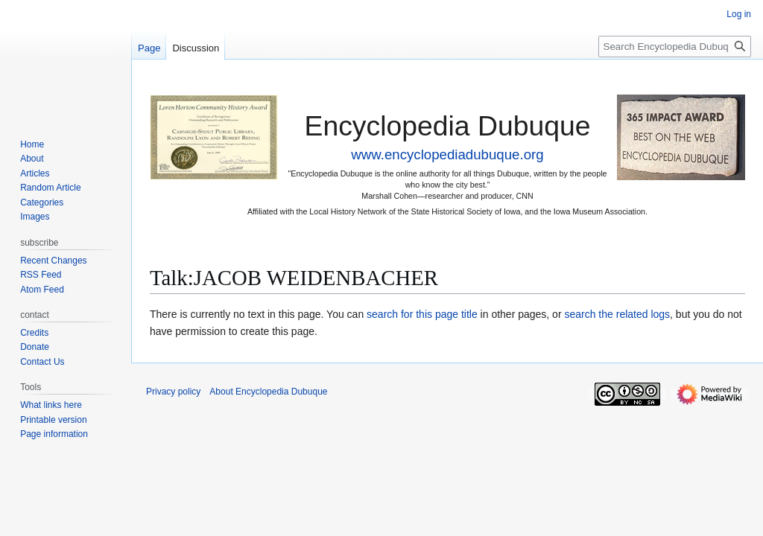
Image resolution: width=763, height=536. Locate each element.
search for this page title (422, 314)
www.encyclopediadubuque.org (447, 154)
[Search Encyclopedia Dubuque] (674, 46)
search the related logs (617, 314)
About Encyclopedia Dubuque (268, 391)
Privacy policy (173, 391)
